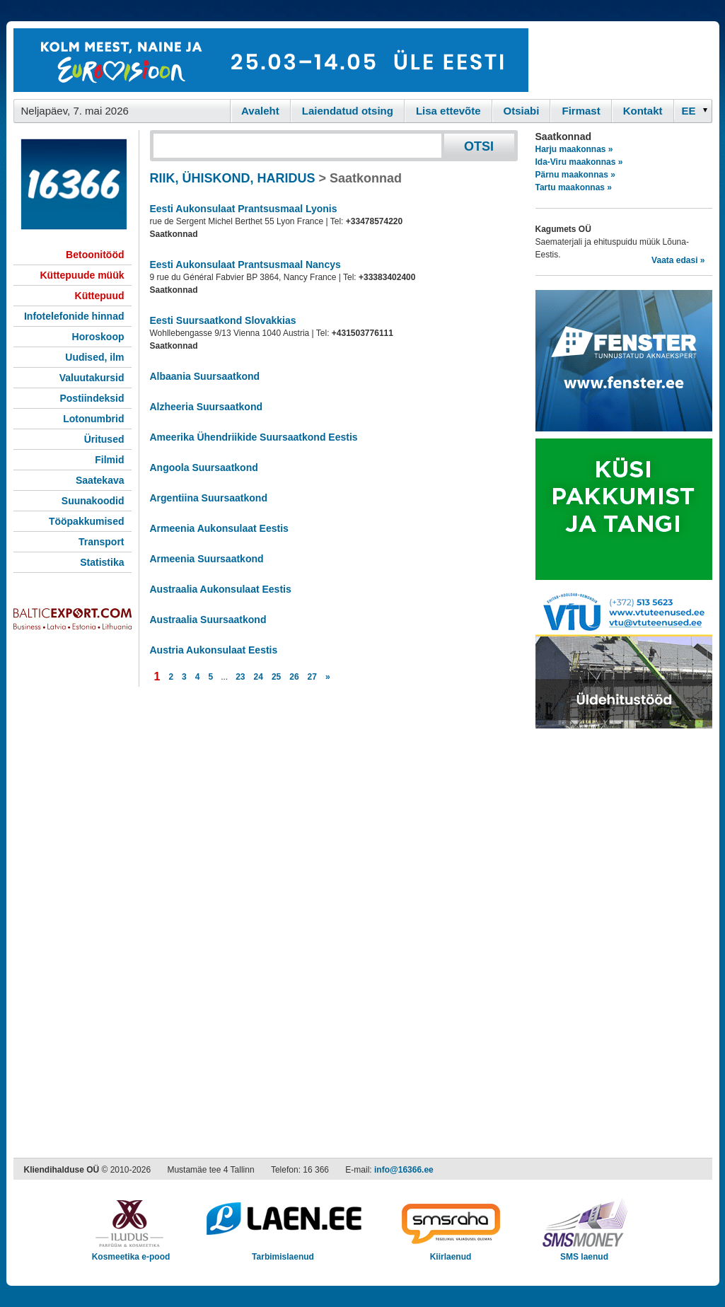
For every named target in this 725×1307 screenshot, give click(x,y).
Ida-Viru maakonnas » (579, 162)
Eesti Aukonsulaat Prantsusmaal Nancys (245, 264)
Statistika (102, 562)
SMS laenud (584, 1252)
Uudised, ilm (94, 357)
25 (276, 677)
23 (240, 677)
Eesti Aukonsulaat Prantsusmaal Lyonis (243, 208)
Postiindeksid (91, 398)
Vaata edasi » (677, 260)
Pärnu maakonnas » (575, 175)
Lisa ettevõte (448, 111)
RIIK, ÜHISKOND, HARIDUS (232, 178)
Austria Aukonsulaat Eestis (214, 650)
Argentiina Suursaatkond (208, 498)
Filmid (109, 459)
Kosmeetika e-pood (131, 1252)
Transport (101, 541)
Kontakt (643, 111)
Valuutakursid (91, 377)
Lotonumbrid (93, 418)
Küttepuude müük (82, 275)
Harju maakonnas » (574, 149)
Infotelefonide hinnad (74, 316)
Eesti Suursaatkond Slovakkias (223, 320)
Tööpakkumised (86, 521)
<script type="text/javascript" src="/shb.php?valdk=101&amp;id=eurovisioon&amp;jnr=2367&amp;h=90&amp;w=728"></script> (270, 60)
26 (293, 677)
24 (258, 677)
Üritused (104, 439)
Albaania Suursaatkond (205, 376)
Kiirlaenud (451, 1252)
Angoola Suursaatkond (204, 467)
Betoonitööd (95, 254)
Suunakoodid (93, 500)
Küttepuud (99, 295)
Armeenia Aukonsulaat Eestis (219, 528)
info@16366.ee (404, 1170)
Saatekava (100, 480)
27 (312, 677)
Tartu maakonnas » (573, 187)
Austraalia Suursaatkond (208, 619)
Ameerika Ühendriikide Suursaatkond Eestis (254, 437)
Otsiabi (522, 111)
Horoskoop (98, 336)
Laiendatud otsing (347, 111)
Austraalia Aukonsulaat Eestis (220, 589)
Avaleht (260, 111)
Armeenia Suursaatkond (207, 558)
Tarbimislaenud (283, 1252)
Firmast (581, 111)
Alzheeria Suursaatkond (206, 406)
